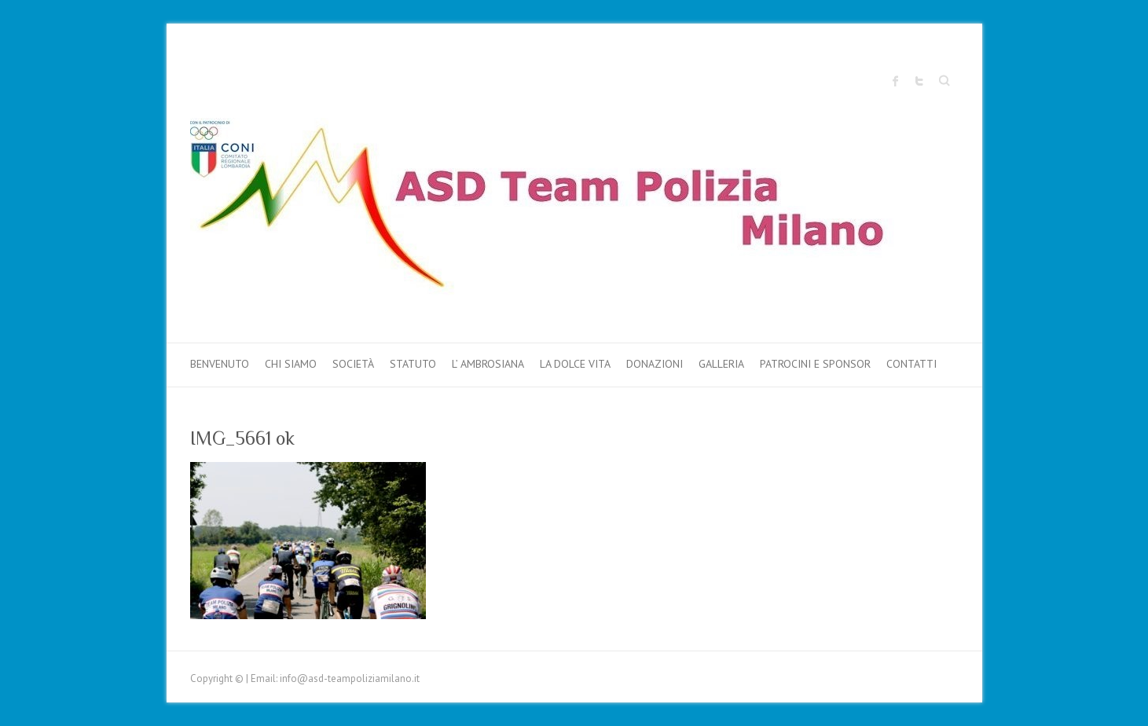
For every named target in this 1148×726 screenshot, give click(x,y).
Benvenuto (219, 364)
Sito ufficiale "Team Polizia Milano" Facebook (896, 81)
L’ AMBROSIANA (488, 364)
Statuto (413, 364)
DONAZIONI (654, 364)
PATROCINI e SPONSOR (815, 364)
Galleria (721, 364)
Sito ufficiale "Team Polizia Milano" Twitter (919, 81)
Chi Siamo (291, 364)
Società (353, 364)
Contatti (911, 364)
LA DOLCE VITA (575, 364)
